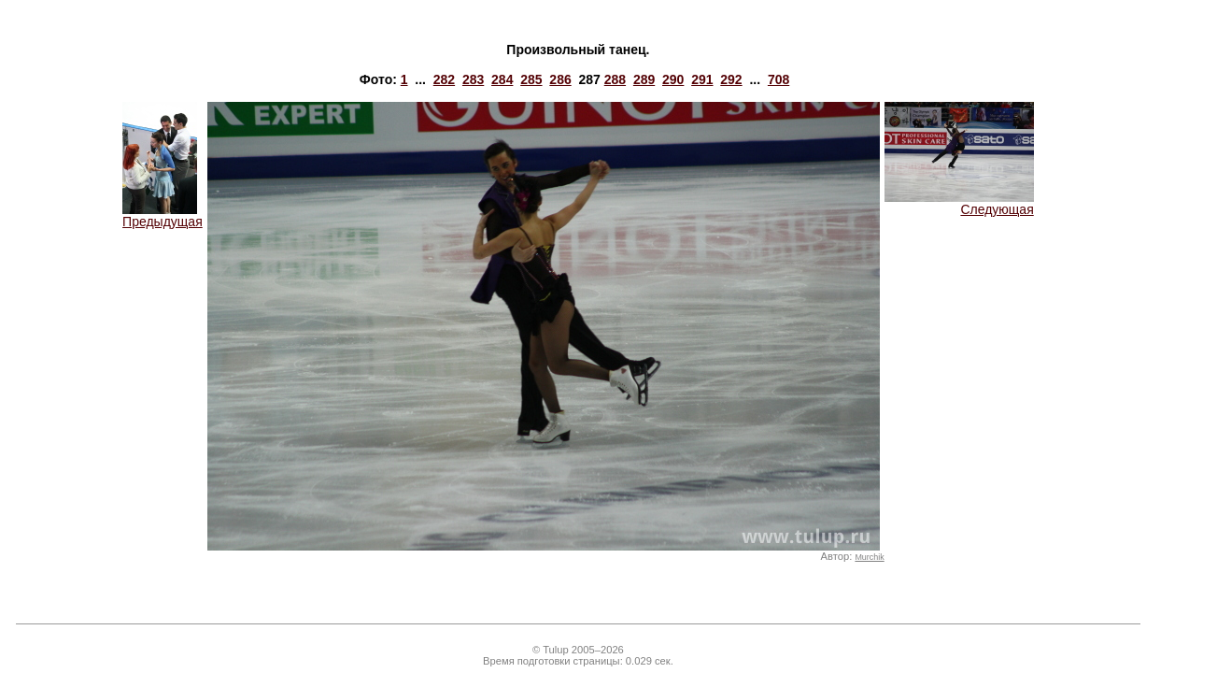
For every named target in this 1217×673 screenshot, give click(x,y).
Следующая (959, 203)
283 (473, 79)
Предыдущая (162, 215)
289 (644, 79)
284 (502, 79)
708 (778, 79)
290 (673, 79)
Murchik (869, 557)
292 (731, 79)
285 (531, 79)
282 (444, 79)
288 (615, 79)
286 (560, 79)
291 (702, 79)
